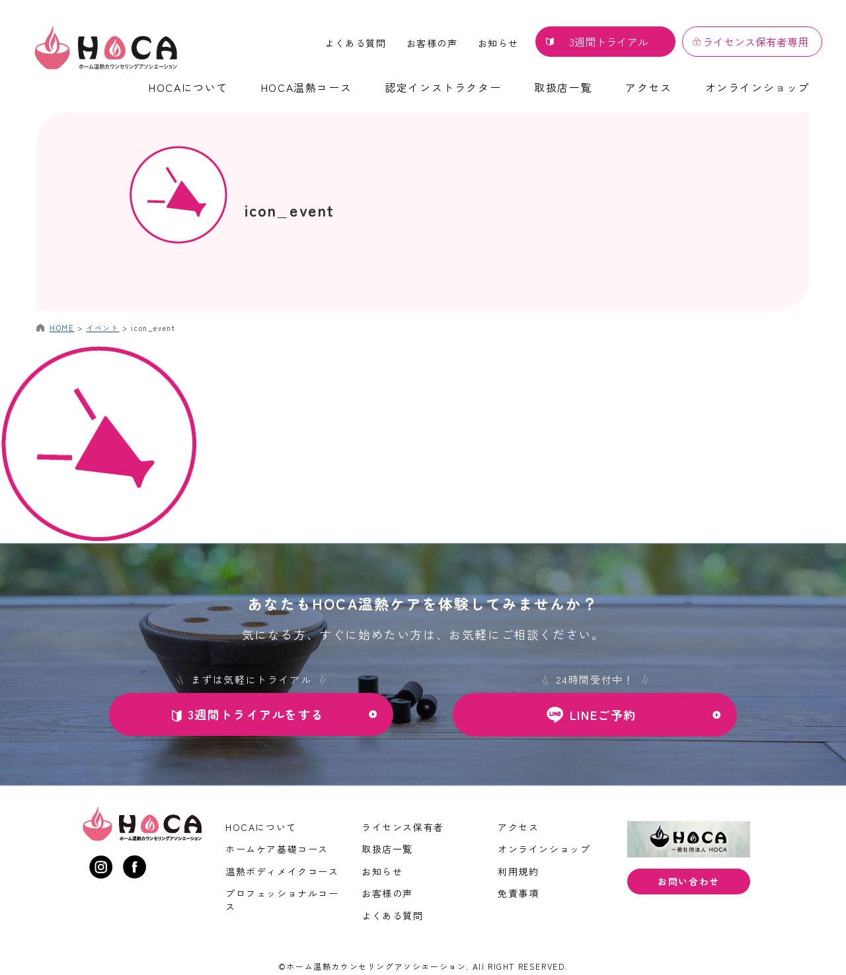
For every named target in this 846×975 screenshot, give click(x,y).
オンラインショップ (757, 87)
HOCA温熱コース (306, 87)
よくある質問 (356, 43)
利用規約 (518, 871)
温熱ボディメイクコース (282, 871)
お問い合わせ (689, 881)
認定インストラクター (443, 87)
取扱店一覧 (563, 87)
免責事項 (518, 893)
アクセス (648, 87)
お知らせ (498, 43)
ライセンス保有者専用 (755, 42)
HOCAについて (188, 87)
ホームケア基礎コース (276, 848)
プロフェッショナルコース (282, 899)
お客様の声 (432, 43)
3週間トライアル (608, 42)
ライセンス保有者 (403, 827)
